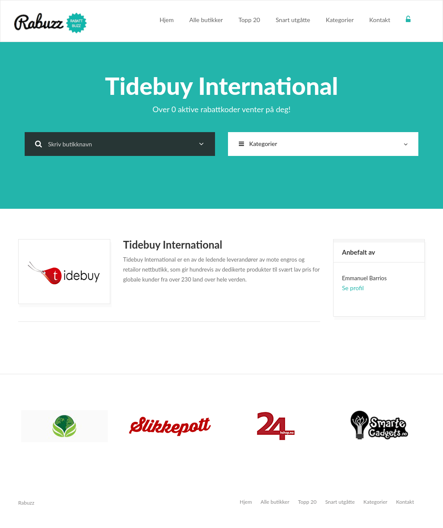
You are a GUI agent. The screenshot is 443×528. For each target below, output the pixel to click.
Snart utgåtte (293, 19)
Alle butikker (206, 19)
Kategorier (340, 19)
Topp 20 (249, 19)
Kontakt (379, 19)
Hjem (167, 19)
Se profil (353, 288)
